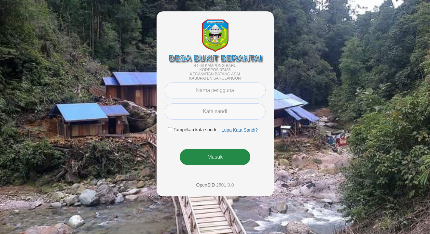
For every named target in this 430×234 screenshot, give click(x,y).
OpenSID (205, 185)
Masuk (215, 157)
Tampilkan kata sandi (194, 129)
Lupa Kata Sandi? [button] (240, 130)
